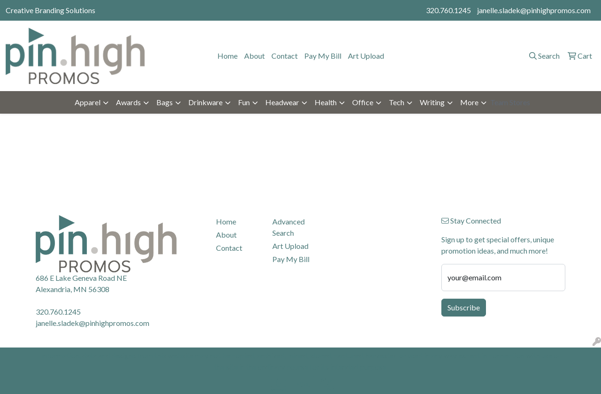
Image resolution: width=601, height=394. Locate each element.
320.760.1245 (448, 10)
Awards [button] (128, 102)
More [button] (469, 102)
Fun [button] (244, 102)
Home (227, 55)
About (254, 55)
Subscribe (463, 307)
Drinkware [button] (205, 102)
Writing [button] (432, 102)
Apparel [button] (87, 102)
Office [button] (362, 102)
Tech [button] (396, 102)
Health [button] (326, 102)
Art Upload (366, 55)
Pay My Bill (322, 55)
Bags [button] (164, 102)
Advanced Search (288, 227)
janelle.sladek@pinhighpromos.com (534, 10)
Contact (284, 55)
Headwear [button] (282, 102)
